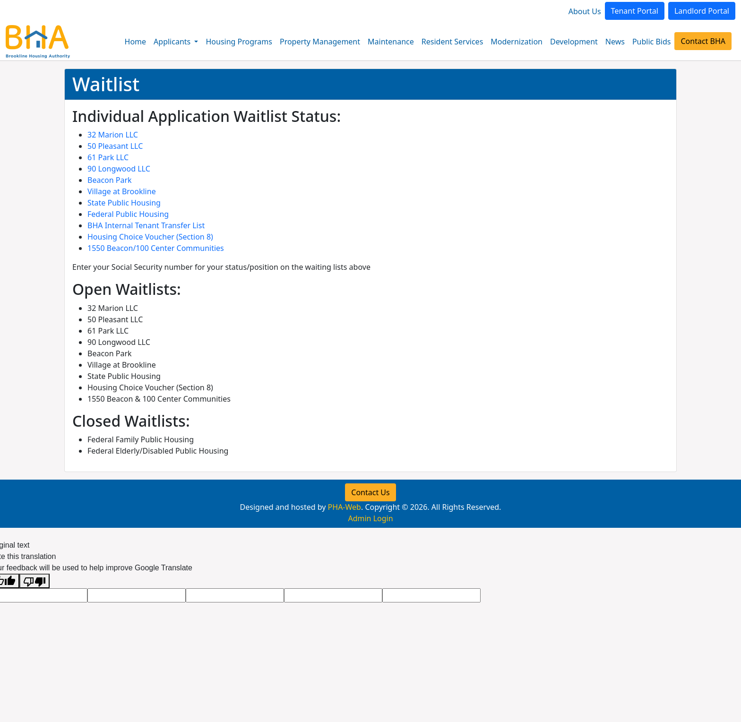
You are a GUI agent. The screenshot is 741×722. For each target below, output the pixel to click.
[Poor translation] (34, 581)
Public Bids (651, 41)
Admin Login (370, 518)
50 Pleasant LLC (115, 146)
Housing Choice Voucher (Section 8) (150, 237)
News (615, 41)
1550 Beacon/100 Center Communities (155, 248)
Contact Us (370, 492)
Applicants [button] (173, 41)
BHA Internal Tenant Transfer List (146, 225)
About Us (585, 11)
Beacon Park (109, 180)
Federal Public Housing (128, 214)
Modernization (517, 41)
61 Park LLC (108, 157)
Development (574, 41)
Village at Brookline (121, 191)
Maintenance (391, 41)
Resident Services (452, 41)
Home (135, 41)
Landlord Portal (701, 11)
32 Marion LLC (112, 134)
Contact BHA (703, 41)
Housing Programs (239, 41)
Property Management (320, 41)
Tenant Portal (634, 11)
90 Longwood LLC (118, 168)
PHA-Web (344, 507)
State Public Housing (124, 203)
